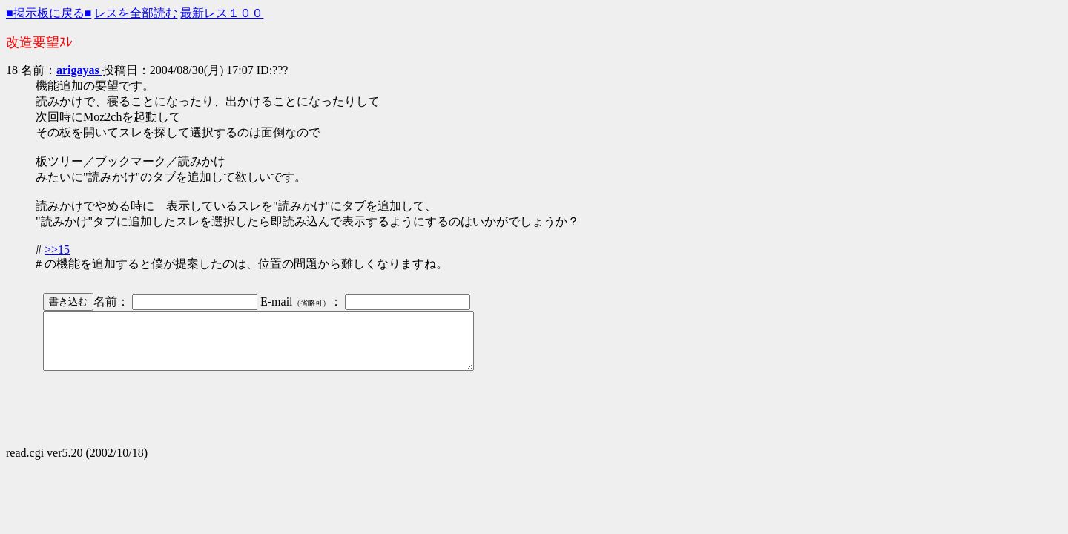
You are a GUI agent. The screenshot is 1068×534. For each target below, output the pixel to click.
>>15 (57, 249)
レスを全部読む (135, 13)
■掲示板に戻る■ (48, 13)
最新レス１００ (221, 13)
